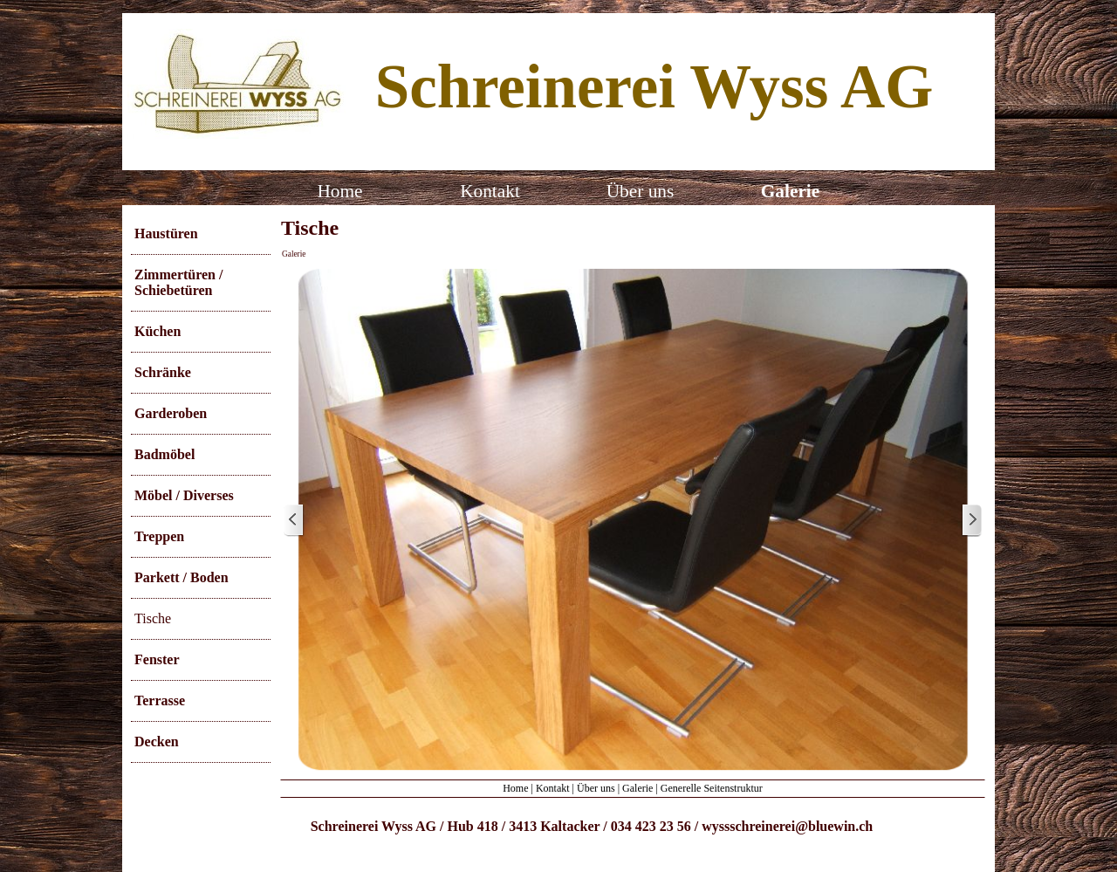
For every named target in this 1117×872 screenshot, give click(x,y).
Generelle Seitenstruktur (712, 788)
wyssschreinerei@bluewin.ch (787, 826)
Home (515, 788)
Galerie (293, 254)
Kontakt (553, 788)
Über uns (596, 788)
